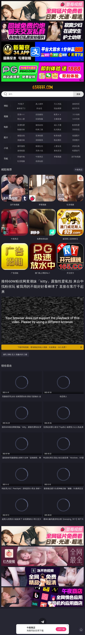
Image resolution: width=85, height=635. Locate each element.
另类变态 (76, 129)
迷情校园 (21, 150)
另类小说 (39, 150)
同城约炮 (21, 156)
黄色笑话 (57, 150)
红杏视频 (21, 161)
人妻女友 (57, 146)
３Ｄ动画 (76, 114)
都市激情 (21, 146)
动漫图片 (76, 135)
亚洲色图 (39, 135)
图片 (6, 137)
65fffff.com (42, 87)
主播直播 (57, 119)
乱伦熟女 (57, 129)
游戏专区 (76, 104)
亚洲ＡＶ (21, 114)
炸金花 (39, 108)
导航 (6, 158)
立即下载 (61, 629)
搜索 (78, 94)
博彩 (6, 105)
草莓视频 (57, 156)
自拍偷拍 (39, 114)
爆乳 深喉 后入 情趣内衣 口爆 (15, 354)
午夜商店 (39, 156)
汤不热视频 (76, 156)
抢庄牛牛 (76, 108)
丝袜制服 (39, 119)
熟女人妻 (21, 119)
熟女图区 (57, 140)
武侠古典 (76, 146)
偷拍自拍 (39, 125)
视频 (6, 116)
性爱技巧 (76, 150)
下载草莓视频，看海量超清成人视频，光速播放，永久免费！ (50, 347)
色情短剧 (39, 161)
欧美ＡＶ (57, 114)
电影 (6, 126)
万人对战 (57, 104)
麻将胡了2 (21, 108)
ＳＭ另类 (76, 119)
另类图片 (76, 140)
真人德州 (39, 104)
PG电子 (21, 104)
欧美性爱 (76, 125)
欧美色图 (57, 135)
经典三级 (39, 129)
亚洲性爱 (21, 125)
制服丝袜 (21, 129)
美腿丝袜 (21, 140)
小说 (6, 148)
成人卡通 (57, 125)
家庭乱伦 (39, 146)
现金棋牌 (57, 108)
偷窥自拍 (21, 135)
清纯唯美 (39, 140)
